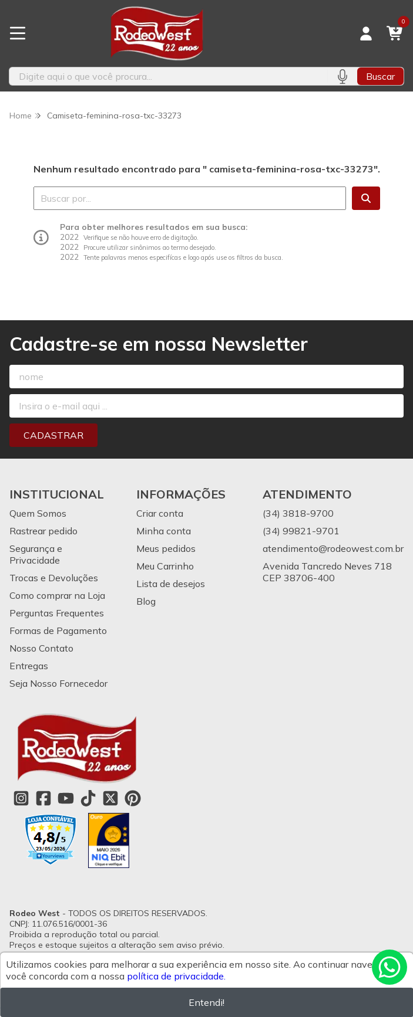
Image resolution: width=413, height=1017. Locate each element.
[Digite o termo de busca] (168, 76)
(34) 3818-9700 (298, 513)
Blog (146, 601)
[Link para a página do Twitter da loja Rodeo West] (110, 798)
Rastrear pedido (43, 531)
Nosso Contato (41, 648)
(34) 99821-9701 (301, 531)
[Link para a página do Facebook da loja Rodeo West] (43, 798)
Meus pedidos (166, 548)
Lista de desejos (170, 583)
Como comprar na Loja (57, 595)
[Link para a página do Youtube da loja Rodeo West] (66, 798)
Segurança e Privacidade (35, 554)
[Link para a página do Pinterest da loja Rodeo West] (133, 798)
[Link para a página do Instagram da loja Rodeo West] (21, 798)
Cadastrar (53, 435)
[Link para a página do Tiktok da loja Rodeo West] (88, 798)
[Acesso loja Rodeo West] (366, 33)
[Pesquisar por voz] (342, 76)
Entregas (28, 666)
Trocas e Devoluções (53, 578)
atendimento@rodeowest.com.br (333, 548)
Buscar (380, 76)
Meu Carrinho (165, 566)
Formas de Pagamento (58, 630)
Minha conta (163, 531)
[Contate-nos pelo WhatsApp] (389, 967)
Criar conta (159, 513)
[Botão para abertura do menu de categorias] (17, 33)
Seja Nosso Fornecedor (58, 683)
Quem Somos (37, 513)
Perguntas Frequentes (56, 613)
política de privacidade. (176, 976)
